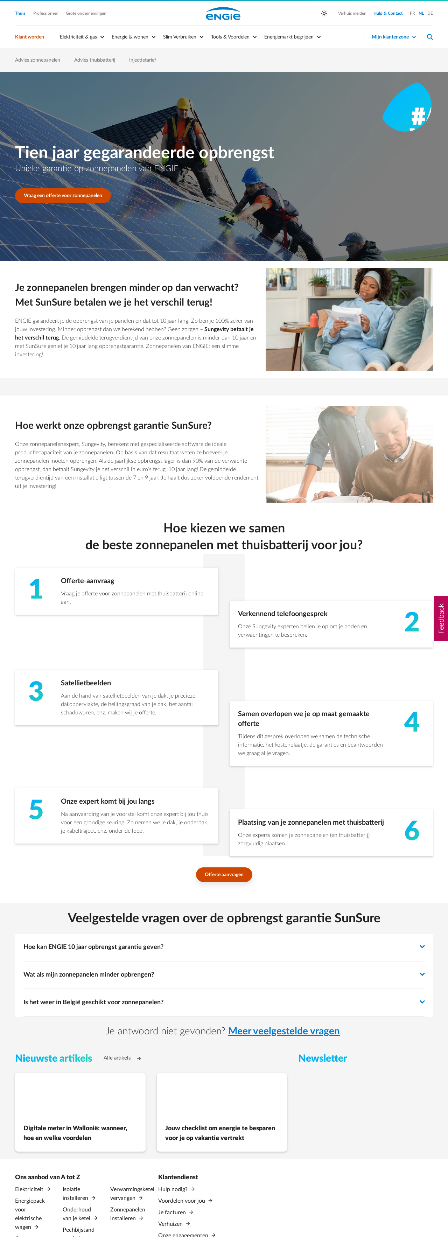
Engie (223, 13)
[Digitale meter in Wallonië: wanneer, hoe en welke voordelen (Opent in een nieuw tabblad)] (80, 1112)
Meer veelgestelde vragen (284, 1031)
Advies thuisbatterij (94, 60)
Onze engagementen (184, 1234)
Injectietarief (142, 60)
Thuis (20, 13)
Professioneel (46, 13)
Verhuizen (171, 1223)
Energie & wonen (130, 37)
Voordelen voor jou (182, 1200)
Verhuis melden (352, 13)
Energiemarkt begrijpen (289, 37)
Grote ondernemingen (86, 13)
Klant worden (29, 37)
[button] (441, 618)
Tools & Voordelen (230, 37)
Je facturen (172, 1212)
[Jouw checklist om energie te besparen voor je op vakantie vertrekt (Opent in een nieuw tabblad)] (222, 1112)
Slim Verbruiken (179, 37)
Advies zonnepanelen (37, 60)
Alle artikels (126, 1057)
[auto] (324, 13)
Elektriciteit (30, 1189)
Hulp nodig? (173, 1189)
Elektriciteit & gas (78, 37)
